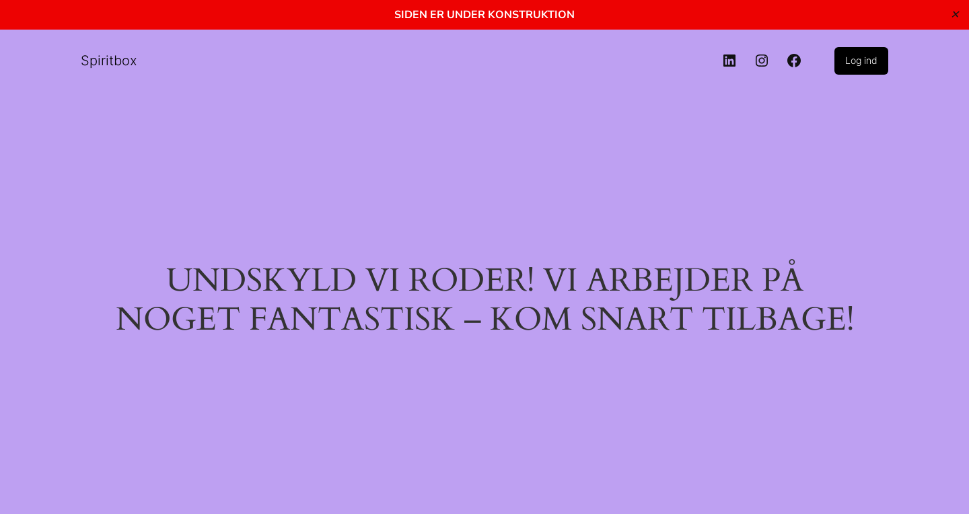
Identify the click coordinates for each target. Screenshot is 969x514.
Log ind (861, 60)
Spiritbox (109, 60)
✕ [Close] (954, 14)
